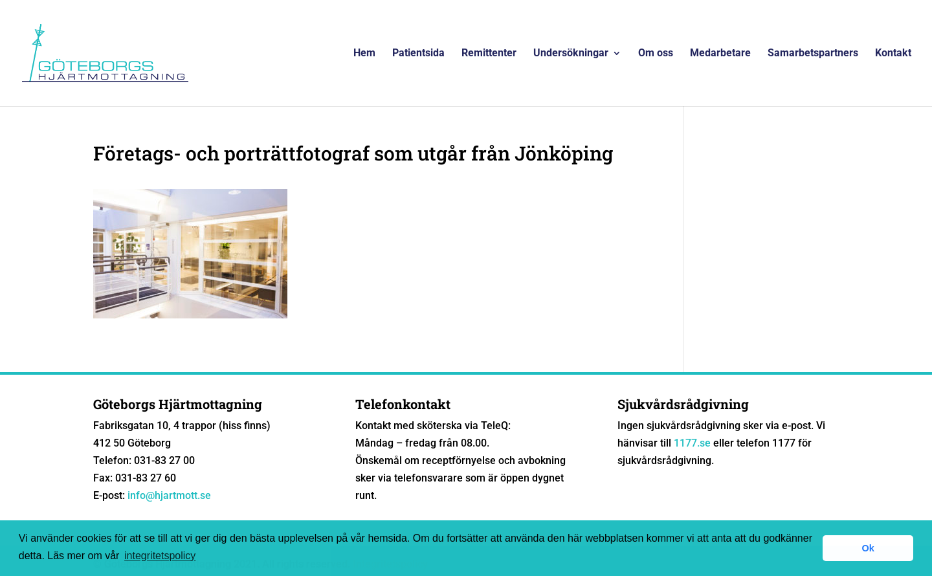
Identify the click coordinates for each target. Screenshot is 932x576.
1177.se (692, 443)
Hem (364, 54)
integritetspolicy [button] (159, 555)
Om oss (655, 54)
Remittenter (488, 54)
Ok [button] (868, 548)
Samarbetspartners (813, 54)
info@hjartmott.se (169, 495)
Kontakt (893, 54)
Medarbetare (720, 54)
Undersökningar (570, 54)
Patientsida (418, 54)
